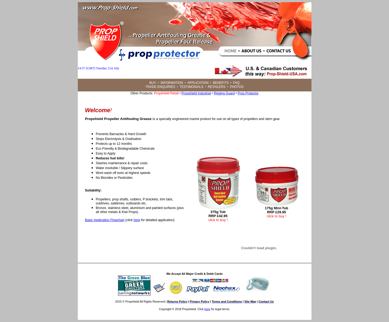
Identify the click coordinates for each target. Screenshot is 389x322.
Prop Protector (248, 93)
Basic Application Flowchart (105, 220)
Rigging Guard (224, 93)
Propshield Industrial (196, 93)
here (137, 220)
